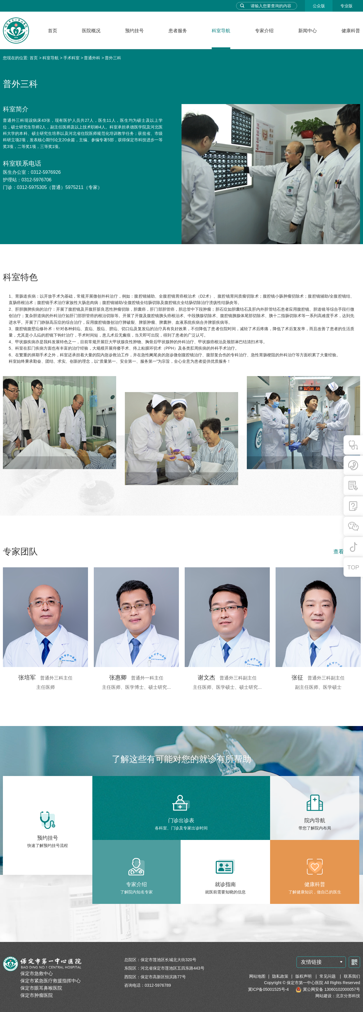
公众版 (319, 5)
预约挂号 (134, 30)
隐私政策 (280, 976)
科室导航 (221, 30)
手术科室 (71, 58)
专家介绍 (264, 30)
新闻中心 (307, 30)
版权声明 (304, 976)
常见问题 (328, 976)
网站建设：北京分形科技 (337, 995)
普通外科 (92, 58)
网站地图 (257, 976)
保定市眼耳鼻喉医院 (41, 988)
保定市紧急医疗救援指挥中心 (50, 980)
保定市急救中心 (36, 973)
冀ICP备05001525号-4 (268, 989)
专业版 (346, 5)
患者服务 (177, 30)
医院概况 (91, 30)
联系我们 (352, 976)
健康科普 (351, 30)
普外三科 (113, 58)
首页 (52, 30)
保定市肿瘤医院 (36, 995)
